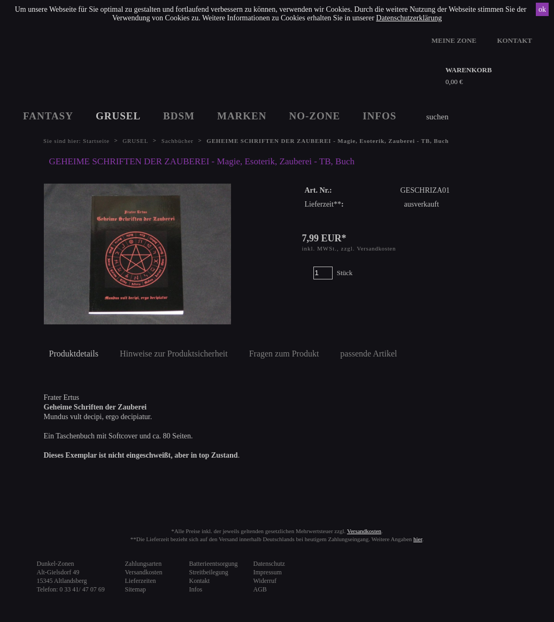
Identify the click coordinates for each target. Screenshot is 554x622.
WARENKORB (468, 70)
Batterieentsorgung (213, 563)
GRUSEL (118, 116)
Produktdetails (73, 353)
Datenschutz (269, 563)
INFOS (379, 116)
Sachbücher (177, 141)
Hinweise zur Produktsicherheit (174, 353)
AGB (260, 589)
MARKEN (242, 116)
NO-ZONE (315, 116)
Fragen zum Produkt (284, 353)
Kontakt (199, 581)
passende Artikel (368, 353)
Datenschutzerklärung (409, 18)
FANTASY (48, 116)
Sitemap (135, 589)
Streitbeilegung (208, 572)
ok (542, 9)
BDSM (179, 116)
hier (417, 539)
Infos (196, 589)
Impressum (267, 572)
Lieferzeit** (323, 204)
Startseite (96, 141)
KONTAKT (515, 40)
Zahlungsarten (143, 563)
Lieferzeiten (140, 581)
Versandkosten (376, 248)
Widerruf (265, 581)
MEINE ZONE (454, 40)
